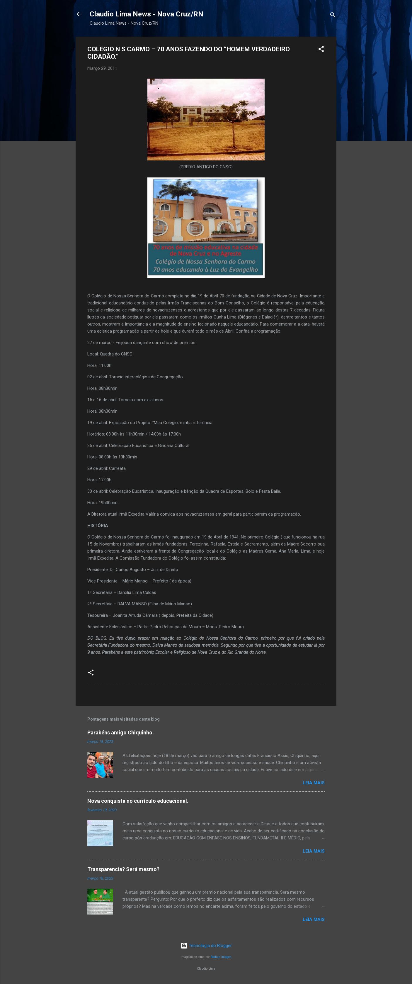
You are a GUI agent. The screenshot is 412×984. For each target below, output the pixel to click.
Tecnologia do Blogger (206, 945)
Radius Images (221, 957)
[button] (321, 50)
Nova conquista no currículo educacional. (137, 801)
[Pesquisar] (332, 16)
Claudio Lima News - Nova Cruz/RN (146, 14)
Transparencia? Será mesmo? (123, 869)
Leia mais (314, 782)
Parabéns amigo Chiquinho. (120, 732)
